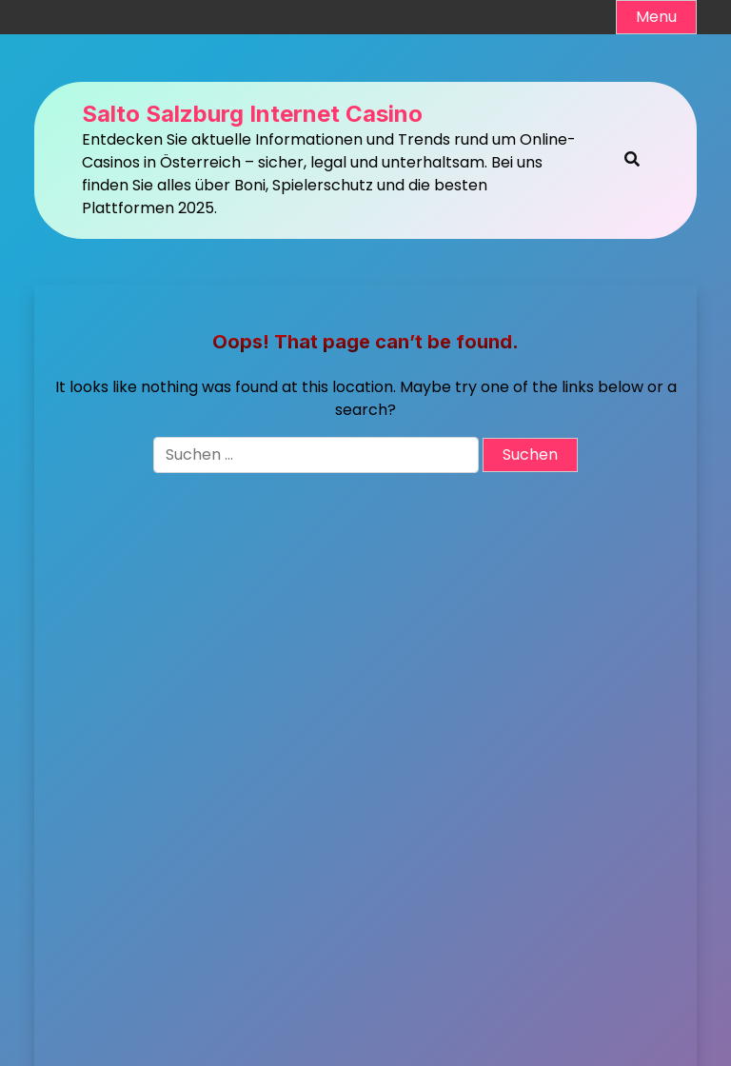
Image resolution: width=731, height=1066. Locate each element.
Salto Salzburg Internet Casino (252, 114)
